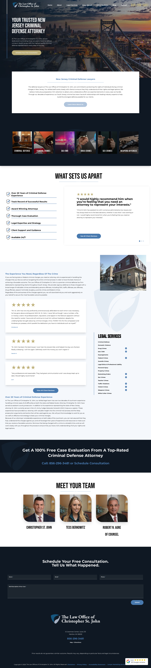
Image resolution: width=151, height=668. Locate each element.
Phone (103, 577)
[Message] (75, 591)
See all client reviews (89, 236)
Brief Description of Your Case (17, 586)
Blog (114, 5)
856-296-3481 (139, 5)
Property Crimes (103, 371)
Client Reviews (102, 5)
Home (50, 5)
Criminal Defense (103, 342)
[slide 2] (141, 241)
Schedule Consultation (91, 463)
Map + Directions (75, 642)
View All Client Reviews (46, 390)
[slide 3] (143, 241)
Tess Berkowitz (75, 512)
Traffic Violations (103, 383)
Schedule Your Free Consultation (27, 52)
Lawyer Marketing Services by (122, 664)
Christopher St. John (39, 512)
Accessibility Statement (97, 664)
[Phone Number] (121, 577)
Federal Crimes (103, 358)
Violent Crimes (103, 387)
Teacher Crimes (103, 380)
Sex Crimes (101, 377)
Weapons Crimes (103, 390)
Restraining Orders (104, 374)
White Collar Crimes (105, 393)
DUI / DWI (101, 351)
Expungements (103, 355)
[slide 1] (139, 241)
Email (57, 577)
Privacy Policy (82, 664)
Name (11, 577)
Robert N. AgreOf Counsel (112, 515)
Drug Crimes (102, 348)
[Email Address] (75, 577)
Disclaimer (71, 664)
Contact (124, 5)
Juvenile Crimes (103, 361)
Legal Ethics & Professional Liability (110, 364)
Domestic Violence (104, 345)
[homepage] (26, 5)
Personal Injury (103, 367)
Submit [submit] (137, 602)
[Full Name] (29, 577)
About (59, 5)
